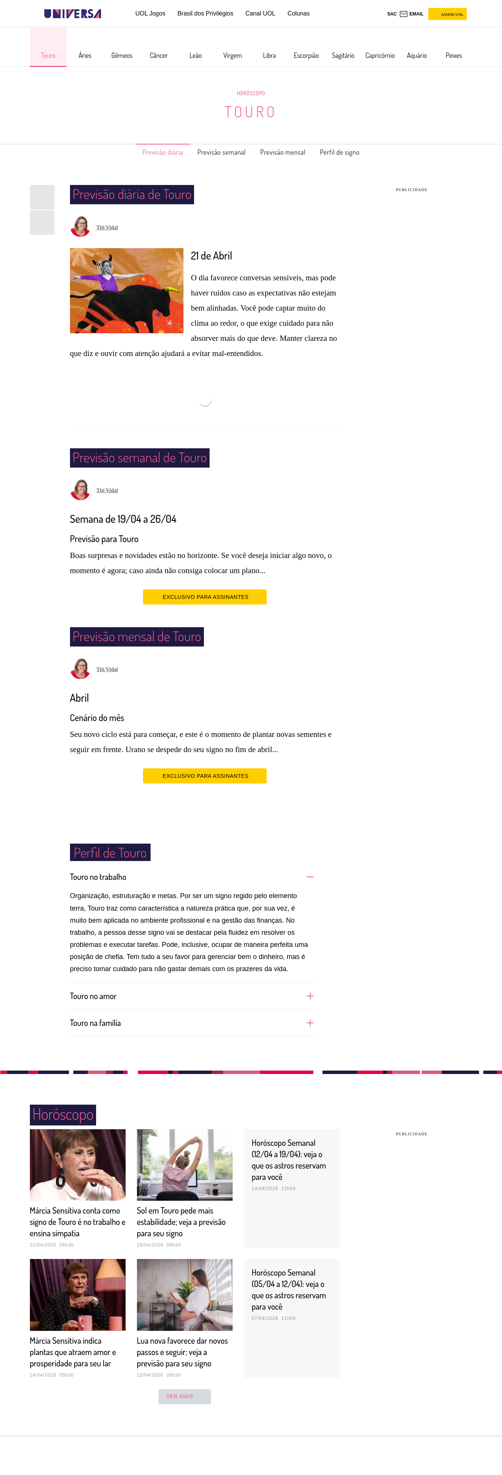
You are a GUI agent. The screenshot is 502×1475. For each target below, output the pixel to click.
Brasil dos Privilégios (205, 13)
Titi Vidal (107, 227)
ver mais (185, 1419)
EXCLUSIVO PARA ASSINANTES (205, 597)
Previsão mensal (288, 152)
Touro (251, 111)
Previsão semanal (218, 152)
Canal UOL (260, 13)
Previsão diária (150, 152)
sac (392, 14)
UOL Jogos (150, 13)
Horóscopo (251, 93)
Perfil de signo (352, 152)
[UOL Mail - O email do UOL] (411, 14)
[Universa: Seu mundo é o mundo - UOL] (72, 14)
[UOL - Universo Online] (107, 14)
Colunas (299, 13)
